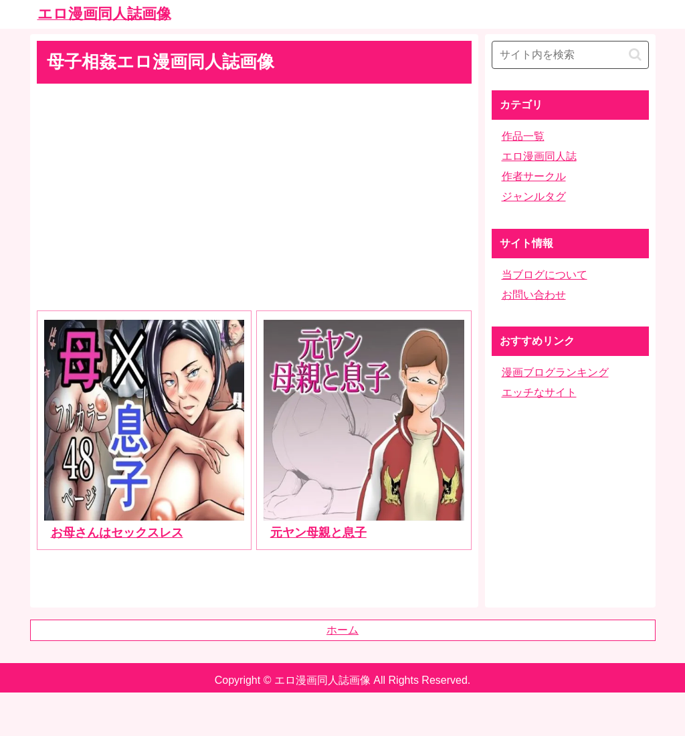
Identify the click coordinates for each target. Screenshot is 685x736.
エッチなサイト (539, 392)
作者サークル (534, 176)
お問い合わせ (534, 294)
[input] (570, 55)
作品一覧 (523, 136)
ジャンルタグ (534, 196)
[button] (635, 54)
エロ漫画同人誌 (539, 156)
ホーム (342, 630)
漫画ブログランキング (555, 372)
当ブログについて (544, 274)
